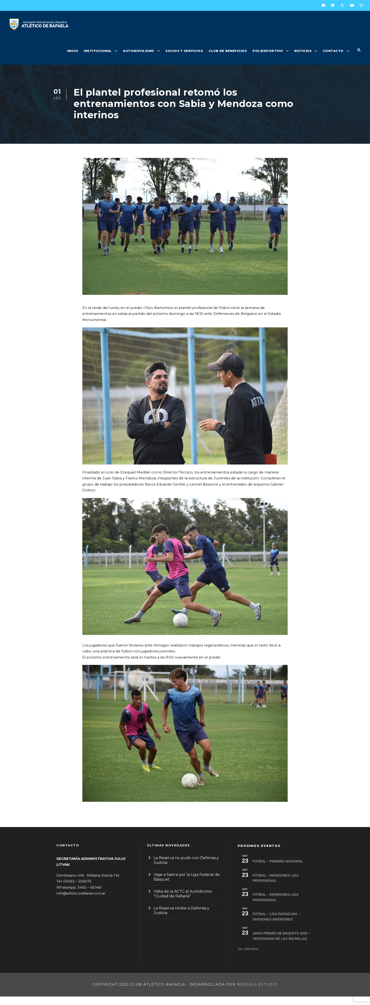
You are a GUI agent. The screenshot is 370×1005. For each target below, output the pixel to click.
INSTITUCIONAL (98, 51)
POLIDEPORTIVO (267, 51)
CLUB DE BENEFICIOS (228, 51)
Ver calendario (248, 957)
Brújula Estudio (257, 993)
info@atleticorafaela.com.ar (80, 901)
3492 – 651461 (89, 896)
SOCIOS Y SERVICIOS (184, 51)
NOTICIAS (302, 51)
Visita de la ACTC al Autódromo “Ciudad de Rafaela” (183, 902)
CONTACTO (333, 51)
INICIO (72, 51)
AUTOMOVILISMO (138, 51)
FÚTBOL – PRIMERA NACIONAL (278, 870)
